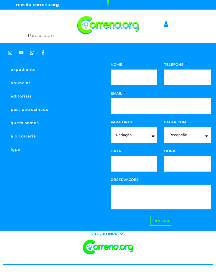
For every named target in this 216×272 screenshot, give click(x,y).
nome (117, 65)
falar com (175, 122)
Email (117, 93)
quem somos (25, 122)
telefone (174, 65)
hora (169, 151)
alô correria (23, 136)
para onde (122, 122)
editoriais (21, 96)
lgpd (16, 149)
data (116, 151)
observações (124, 180)
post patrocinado (30, 109)
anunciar (20, 82)
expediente (23, 69)
